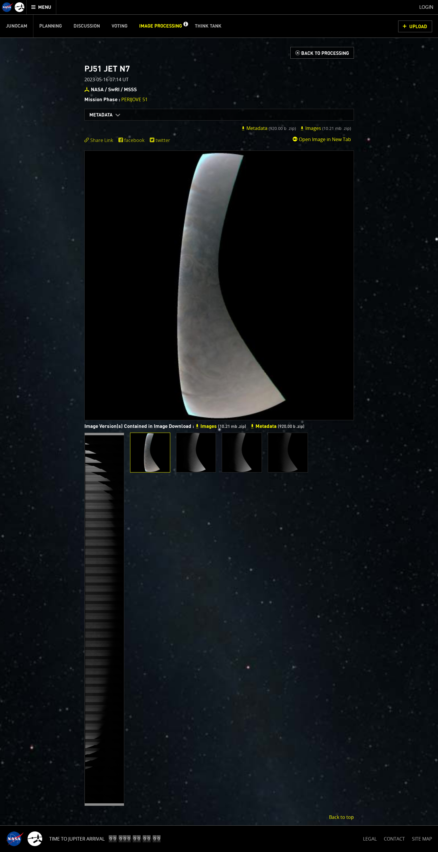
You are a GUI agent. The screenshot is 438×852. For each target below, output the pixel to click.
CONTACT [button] (394, 839)
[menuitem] (41, 7)
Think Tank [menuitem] (208, 26)
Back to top (341, 817)
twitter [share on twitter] (163, 140)
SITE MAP (422, 839)
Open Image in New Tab (321, 139)
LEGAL (370, 838)
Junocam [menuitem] (16, 26)
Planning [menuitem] (50, 26)
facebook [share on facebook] (134, 140)
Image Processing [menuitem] (160, 26)
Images (325, 128)
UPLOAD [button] (418, 26)
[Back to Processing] (322, 53)
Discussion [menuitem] (87, 26)
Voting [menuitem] (119, 26)
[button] (185, 26)
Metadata (101, 115)
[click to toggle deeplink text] (99, 140)
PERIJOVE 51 (134, 99)
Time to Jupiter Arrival (77, 838)
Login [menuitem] (426, 7)
